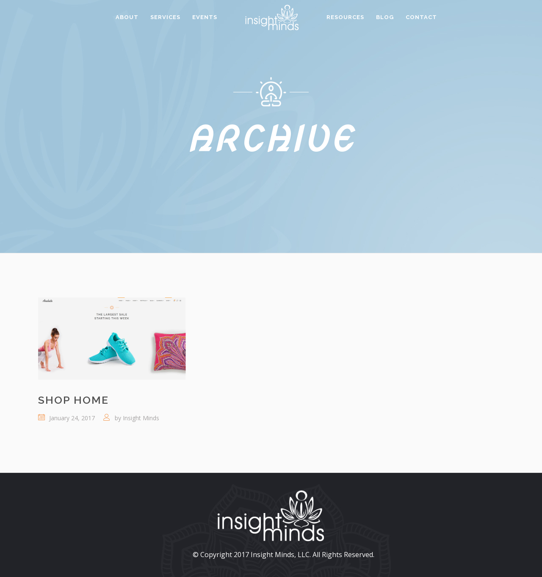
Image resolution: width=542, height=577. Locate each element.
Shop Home (73, 400)
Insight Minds (141, 418)
